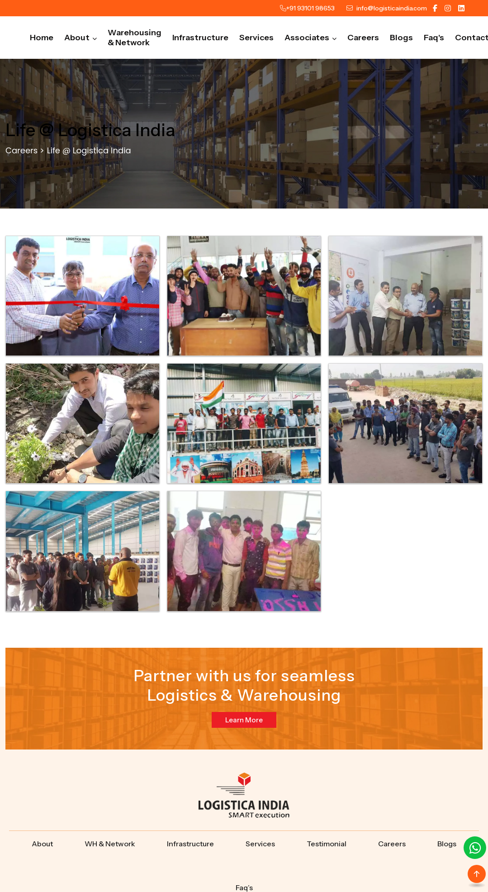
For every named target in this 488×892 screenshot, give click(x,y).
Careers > (24, 150)
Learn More (244, 720)
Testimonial (326, 843)
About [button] (80, 38)
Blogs (401, 38)
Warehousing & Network (134, 37)
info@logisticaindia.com (391, 8)
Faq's (434, 38)
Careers (363, 38)
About (42, 843)
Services (256, 38)
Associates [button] (310, 38)
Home (41, 38)
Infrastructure (200, 38)
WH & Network (110, 843)
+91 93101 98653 (310, 8)
